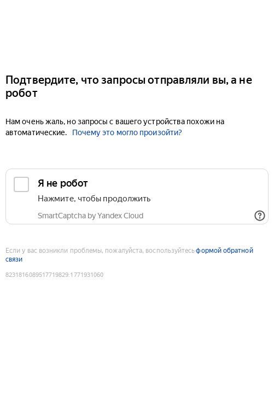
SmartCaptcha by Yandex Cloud (90, 215)
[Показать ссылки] (260, 215)
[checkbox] (137, 196)
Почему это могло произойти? (127, 132)
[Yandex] (137, 32)
